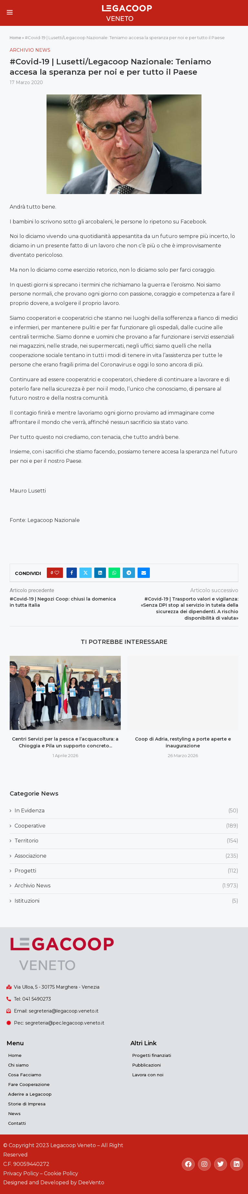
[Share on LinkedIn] (100, 573)
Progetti (126, 870)
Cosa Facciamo (24, 1074)
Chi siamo (18, 1065)
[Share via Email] (144, 573)
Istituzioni (126, 901)
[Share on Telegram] (129, 573)
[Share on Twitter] (85, 573)
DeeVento (91, 1182)
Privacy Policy (21, 1173)
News (14, 1113)
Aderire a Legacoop (30, 1094)
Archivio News (126, 885)
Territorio (126, 840)
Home (15, 37)
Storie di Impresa (27, 1103)
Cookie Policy (61, 1173)
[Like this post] (57, 573)
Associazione (126, 856)
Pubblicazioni (146, 1065)
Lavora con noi (147, 1074)
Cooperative (126, 826)
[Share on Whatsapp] (114, 573)
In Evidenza (126, 810)
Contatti (17, 1123)
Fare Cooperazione (29, 1084)
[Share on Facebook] (72, 573)
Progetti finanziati (151, 1055)
